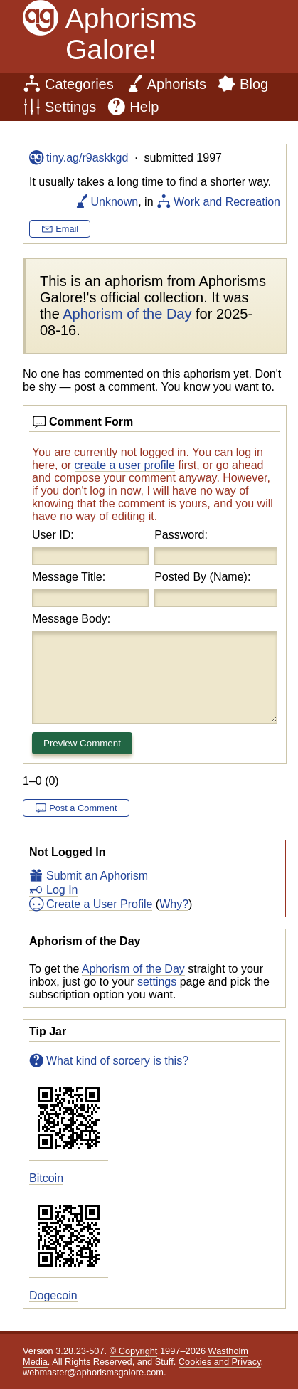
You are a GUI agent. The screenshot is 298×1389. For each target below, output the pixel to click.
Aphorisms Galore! (130, 34)
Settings (70, 107)
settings (156, 982)
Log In (62, 890)
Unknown (115, 202)
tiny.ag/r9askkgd (87, 158)
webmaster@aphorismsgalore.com (93, 1372)
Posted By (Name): (202, 577)
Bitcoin (46, 1178)
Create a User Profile (99, 904)
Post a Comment (83, 808)
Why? (173, 904)
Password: (181, 535)
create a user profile (125, 465)
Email (66, 228)
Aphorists (176, 84)
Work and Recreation (227, 202)
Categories (79, 84)
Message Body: (71, 619)
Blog (254, 84)
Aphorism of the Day (133, 969)
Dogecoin (53, 1295)
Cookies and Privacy (220, 1361)
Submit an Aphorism (97, 876)
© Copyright (134, 1351)
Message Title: (68, 577)
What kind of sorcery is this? (117, 1061)
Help (144, 107)
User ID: (53, 535)
